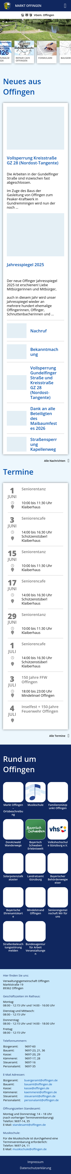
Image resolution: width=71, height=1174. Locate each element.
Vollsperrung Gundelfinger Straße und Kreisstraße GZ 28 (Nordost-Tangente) (43, 382)
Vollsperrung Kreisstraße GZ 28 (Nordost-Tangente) (32, 160)
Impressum (35, 1162)
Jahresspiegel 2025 (25, 264)
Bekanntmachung (44, 351)
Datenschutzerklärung (35, 1168)
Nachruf (38, 331)
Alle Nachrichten (54, 461)
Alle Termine (57, 736)
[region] (35, 35)
